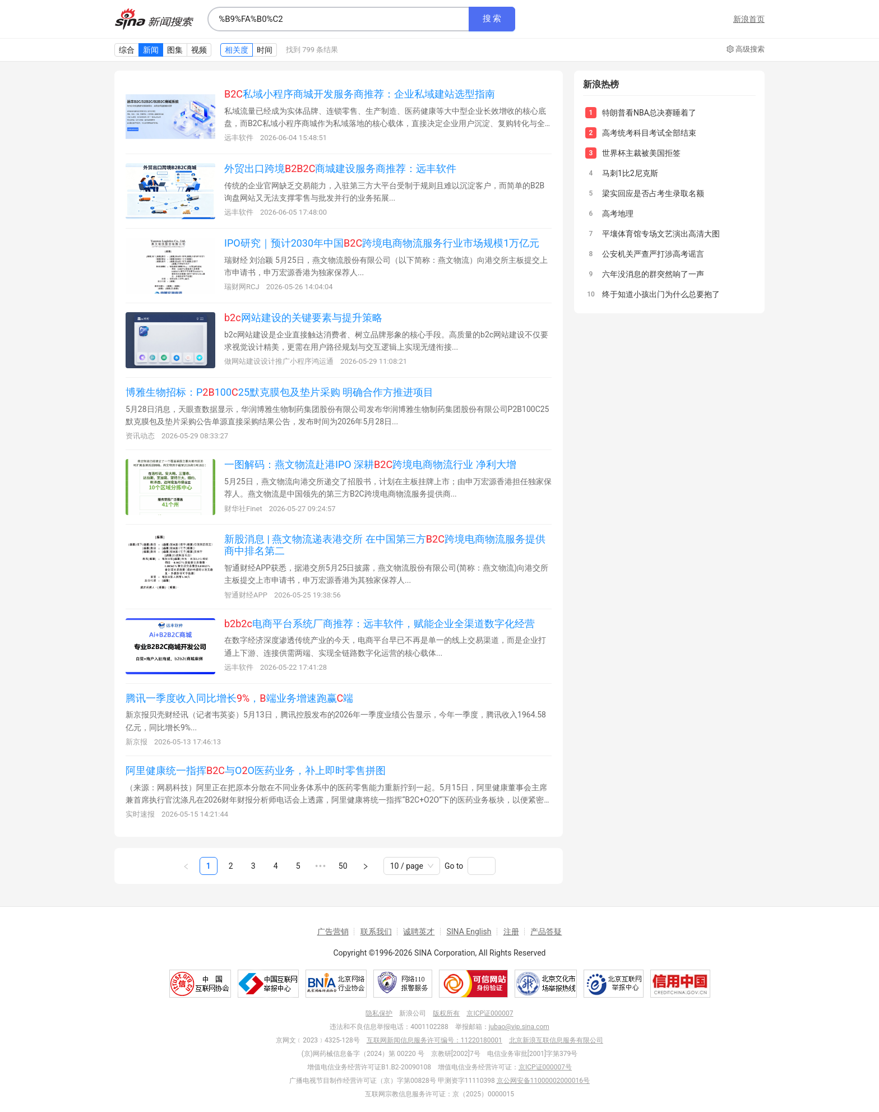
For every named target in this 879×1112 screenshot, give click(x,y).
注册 (511, 931)
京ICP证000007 (489, 1013)
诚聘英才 (418, 931)
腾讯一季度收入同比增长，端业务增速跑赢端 (239, 698)
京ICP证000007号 (545, 1067)
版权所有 (446, 1013)
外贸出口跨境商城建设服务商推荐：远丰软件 (340, 168)
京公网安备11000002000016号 (543, 1081)
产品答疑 (546, 931)
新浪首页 (749, 19)
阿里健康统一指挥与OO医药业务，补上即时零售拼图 (256, 770)
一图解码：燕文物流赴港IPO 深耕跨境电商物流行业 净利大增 (370, 464)
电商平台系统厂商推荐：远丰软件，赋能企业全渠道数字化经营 (379, 623)
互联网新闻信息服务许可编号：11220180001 (434, 1040)
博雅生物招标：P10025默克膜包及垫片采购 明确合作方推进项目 (279, 392)
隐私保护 (379, 1013)
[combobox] (338, 19)
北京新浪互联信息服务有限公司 (556, 1040)
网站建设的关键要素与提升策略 (303, 317)
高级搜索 (746, 49)
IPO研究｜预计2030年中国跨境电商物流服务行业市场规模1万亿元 (381, 243)
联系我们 (376, 931)
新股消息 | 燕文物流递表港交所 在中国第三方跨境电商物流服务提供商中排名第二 (384, 545)
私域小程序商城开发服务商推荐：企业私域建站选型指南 (359, 94)
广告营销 (333, 931)
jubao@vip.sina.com (519, 1027)
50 (343, 865)
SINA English (468, 931)
